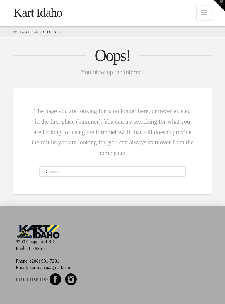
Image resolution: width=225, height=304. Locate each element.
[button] (204, 13)
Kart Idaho (37, 12)
